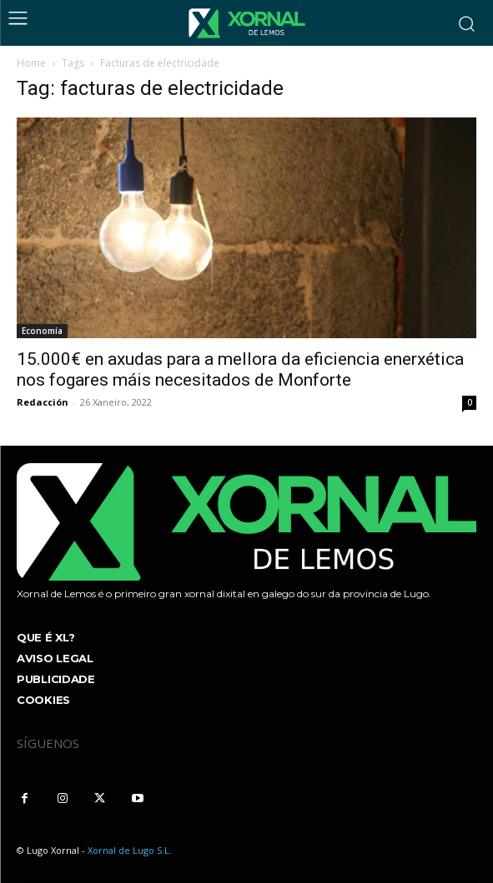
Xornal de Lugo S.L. (130, 850)
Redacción (42, 402)
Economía (42, 331)
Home (31, 63)
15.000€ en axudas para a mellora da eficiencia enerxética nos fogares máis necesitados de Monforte (240, 369)
